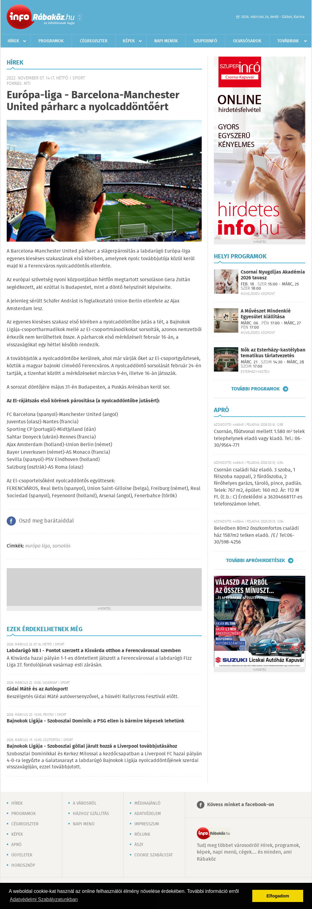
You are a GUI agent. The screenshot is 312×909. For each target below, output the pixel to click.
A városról (85, 803)
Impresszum (146, 824)
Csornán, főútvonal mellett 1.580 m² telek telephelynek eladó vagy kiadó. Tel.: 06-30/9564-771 (259, 438)
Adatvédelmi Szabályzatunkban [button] (44, 899)
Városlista (79, 17)
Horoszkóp (23, 865)
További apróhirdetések (255, 560)
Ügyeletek (21, 855)
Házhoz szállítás (91, 813)
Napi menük (166, 41)
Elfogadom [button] (278, 895)
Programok (51, 41)
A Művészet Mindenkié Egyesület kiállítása (266, 314)
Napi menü (83, 824)
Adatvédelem (147, 813)
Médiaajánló (147, 803)
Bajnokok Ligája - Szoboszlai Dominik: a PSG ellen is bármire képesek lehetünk (95, 721)
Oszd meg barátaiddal (46, 521)
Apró (16, 844)
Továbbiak (288, 41)
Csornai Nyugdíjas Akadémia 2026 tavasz (273, 275)
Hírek (13, 41)
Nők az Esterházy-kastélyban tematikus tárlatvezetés (273, 353)
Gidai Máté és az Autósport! (37, 689)
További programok (255, 389)
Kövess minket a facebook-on (240, 805)
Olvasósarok (247, 41)
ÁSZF (139, 844)
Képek (129, 41)
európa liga (37, 546)
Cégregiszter (94, 41)
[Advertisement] (104, 586)
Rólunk (142, 834)
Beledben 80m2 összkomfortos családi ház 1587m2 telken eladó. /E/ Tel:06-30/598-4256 (256, 535)
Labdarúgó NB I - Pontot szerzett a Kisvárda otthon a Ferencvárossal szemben (94, 651)
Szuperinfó (205, 41)
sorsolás (61, 546)
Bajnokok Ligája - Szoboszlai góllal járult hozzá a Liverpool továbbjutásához (92, 746)
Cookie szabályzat (153, 855)
